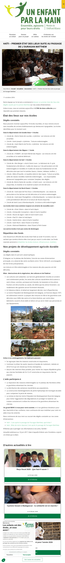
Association (28, 89)
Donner (24, 36)
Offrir (35, 36)
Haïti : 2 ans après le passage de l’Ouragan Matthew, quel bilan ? (29, 422)
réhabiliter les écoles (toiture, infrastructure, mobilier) (37, 242)
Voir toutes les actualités (32, 559)
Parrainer (12, 36)
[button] (3, 560)
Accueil (13, 89)
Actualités (20, 89)
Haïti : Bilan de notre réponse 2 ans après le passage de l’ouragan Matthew (33, 425)
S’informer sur (49, 36)
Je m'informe (32, 479)
